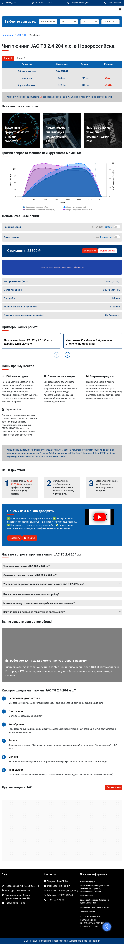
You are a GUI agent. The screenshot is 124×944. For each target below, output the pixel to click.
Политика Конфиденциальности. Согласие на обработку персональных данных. (95, 888)
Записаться (90, 250)
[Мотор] (110, 21)
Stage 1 (8, 58)
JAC (19, 35)
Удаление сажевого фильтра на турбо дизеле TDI (94, 901)
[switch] (117, 226)
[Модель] (89, 21)
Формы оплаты (87, 896)
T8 (25, 35)
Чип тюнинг (8, 35)
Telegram (30, 538)
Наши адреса (10, 3)
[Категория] (48, 21)
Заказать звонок (87, 912)
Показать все (113, 787)
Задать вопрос (107, 250)
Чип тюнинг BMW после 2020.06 (94, 907)
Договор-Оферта (87, 881)
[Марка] (69, 21)
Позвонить (14, 538)
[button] (67, 355)
